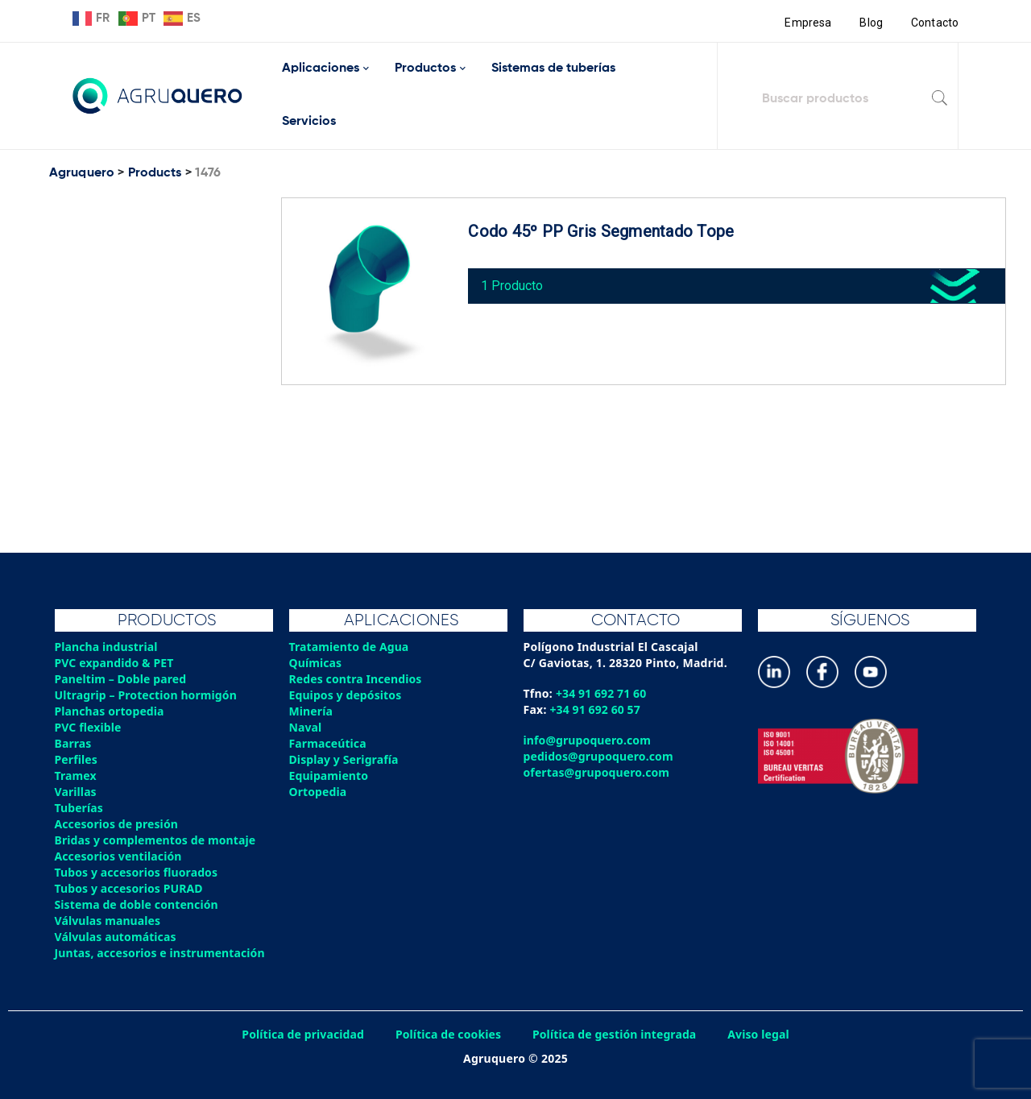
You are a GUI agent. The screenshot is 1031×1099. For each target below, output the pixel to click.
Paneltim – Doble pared (122, 678)
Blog (870, 22)
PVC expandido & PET (115, 662)
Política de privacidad (300, 1034)
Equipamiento (329, 775)
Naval (306, 727)
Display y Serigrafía (345, 759)
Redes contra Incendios (356, 678)
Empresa (806, 22)
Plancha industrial (107, 646)
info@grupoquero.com (588, 740)
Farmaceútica (328, 743)
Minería (311, 711)
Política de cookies (447, 1034)
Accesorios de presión (117, 824)
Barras (74, 743)
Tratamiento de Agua (350, 646)
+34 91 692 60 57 (596, 709)
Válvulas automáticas (117, 936)
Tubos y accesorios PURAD (130, 888)
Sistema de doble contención (138, 904)
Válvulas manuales (109, 920)
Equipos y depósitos (346, 695)
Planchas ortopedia (111, 711)
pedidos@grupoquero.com (600, 756)
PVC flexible (89, 727)
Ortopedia (318, 791)
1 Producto (516, 281)
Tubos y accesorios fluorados (138, 872)
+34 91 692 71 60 (602, 693)
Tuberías (80, 807)
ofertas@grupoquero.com (598, 772)
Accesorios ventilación (119, 856)
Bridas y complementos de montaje (157, 840)
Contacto (934, 22)
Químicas (316, 662)
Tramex (76, 775)
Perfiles (76, 759)
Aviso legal (762, 1034)
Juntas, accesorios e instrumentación (162, 952)
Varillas (76, 791)
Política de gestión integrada (616, 1034)
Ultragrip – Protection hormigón (148, 695)
